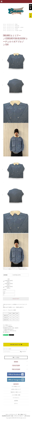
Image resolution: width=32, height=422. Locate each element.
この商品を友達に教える (8, 329)
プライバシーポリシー (18, 415)
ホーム (4, 24)
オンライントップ (10, 24)
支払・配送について (22, 414)
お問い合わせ (27, 415)
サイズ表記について (7, 325)
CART (30, 15)
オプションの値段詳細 (7, 326)
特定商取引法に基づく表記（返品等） (11, 327)
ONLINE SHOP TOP (16, 344)
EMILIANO (17, 25)
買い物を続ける (6, 332)
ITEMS (16, 24)
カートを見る (16, 357)
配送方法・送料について (16, 392)
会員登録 (16, 400)
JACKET (21, 27)
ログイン (16, 403)
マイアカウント (16, 397)
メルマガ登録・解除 (16, 394)
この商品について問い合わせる (9, 330)
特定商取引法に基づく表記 (7, 415)
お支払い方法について (16, 389)
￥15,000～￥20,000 (18, 30)
